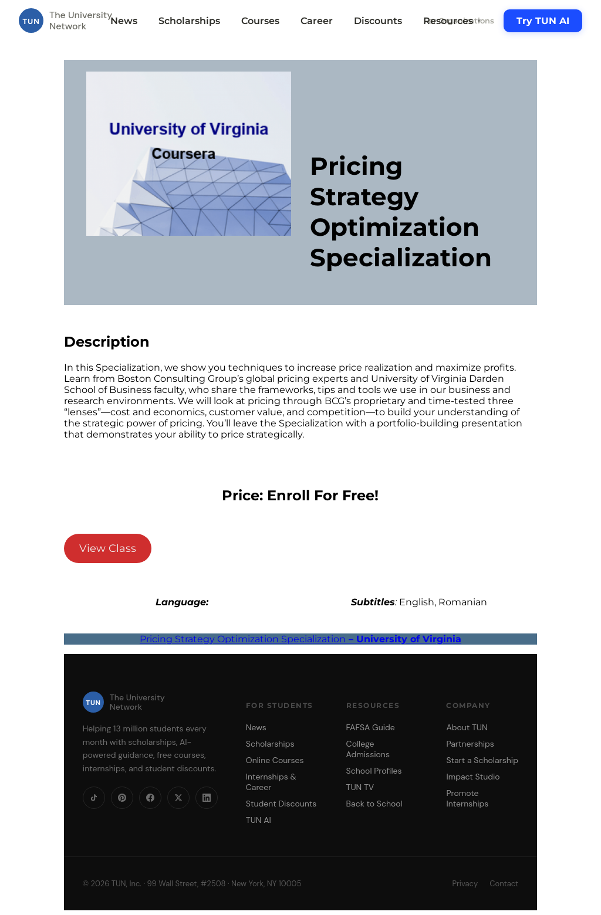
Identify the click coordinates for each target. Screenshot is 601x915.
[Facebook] (150, 798)
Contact (503, 884)
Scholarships (189, 20)
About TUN (466, 727)
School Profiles (374, 770)
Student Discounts (281, 803)
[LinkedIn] (206, 798)
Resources (452, 20)
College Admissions (368, 749)
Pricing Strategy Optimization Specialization (300, 639)
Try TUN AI (542, 20)
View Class (107, 548)
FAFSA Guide (370, 727)
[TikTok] (94, 798)
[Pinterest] (122, 798)
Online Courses (275, 760)
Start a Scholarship (482, 760)
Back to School (374, 803)
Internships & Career (271, 781)
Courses (260, 20)
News (123, 20)
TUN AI (258, 820)
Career (316, 20)
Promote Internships (467, 798)
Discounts (378, 20)
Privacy (465, 884)
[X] (178, 798)
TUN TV (360, 787)
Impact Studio (472, 776)
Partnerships (470, 743)
